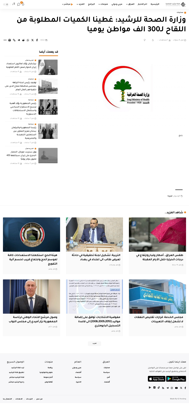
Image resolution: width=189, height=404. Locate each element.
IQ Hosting (181, 400)
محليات (179, 13)
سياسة (31, 98)
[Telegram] (168, 389)
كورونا (170, 196)
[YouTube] (176, 389)
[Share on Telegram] (19, 40)
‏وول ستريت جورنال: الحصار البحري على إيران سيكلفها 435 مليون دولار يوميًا (21, 153)
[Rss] (163, 389)
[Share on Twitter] (32, 40)
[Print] (10, 40)
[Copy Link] (14, 40)
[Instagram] (172, 389)
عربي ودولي (29, 58)
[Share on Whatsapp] (28, 40)
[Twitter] (181, 389)
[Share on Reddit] (23, 40)
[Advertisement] (126, 164)
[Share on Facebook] (37, 40)
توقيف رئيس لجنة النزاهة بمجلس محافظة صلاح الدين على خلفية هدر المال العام (20, 84)
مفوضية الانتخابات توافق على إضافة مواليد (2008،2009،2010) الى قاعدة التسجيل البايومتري (96, 322)
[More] (5, 40)
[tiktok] (159, 389)
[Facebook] (185, 389)
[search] (18, 4)
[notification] (23, 4)
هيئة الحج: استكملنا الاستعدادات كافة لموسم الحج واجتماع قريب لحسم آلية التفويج (32, 260)
